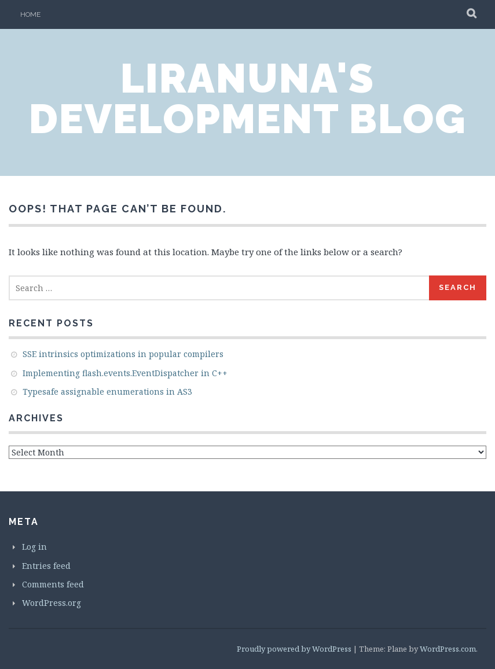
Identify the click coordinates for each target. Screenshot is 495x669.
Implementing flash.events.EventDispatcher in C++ (125, 372)
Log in (34, 546)
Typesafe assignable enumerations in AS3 (107, 391)
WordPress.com (448, 649)
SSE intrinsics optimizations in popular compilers (123, 353)
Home (30, 14)
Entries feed (46, 565)
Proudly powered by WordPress (294, 649)
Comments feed (53, 584)
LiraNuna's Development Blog (247, 98)
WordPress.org (51, 602)
